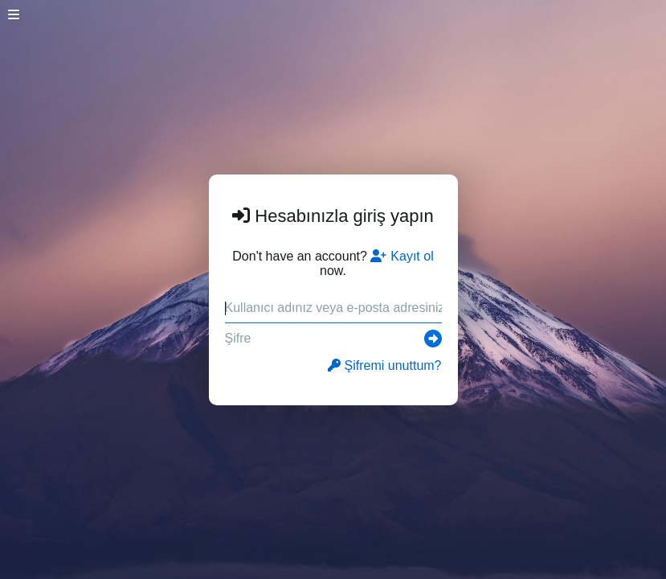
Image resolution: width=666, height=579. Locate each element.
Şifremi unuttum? (385, 365)
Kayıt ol (401, 256)
